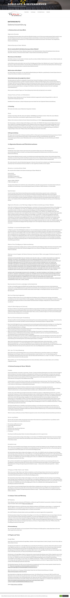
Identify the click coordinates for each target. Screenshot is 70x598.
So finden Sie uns (41, 12)
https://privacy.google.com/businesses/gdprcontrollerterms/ (23, 565)
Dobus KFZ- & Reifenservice (27, 4)
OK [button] (60, 595)
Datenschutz (65, 595)
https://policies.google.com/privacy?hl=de (17, 571)
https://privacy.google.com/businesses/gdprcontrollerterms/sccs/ (22, 567)
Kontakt (48, 12)
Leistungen (33, 12)
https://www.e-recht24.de (16, 584)
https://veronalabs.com (27, 503)
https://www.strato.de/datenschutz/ (50, 120)
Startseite (26, 12)
